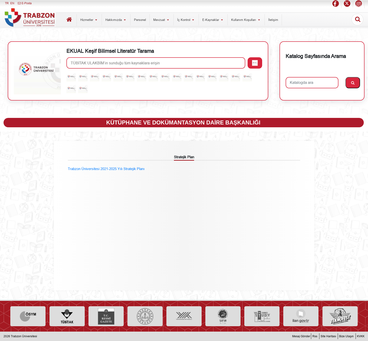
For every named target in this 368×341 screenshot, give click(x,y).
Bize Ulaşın (346, 336)
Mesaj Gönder (301, 336)
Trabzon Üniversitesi (24, 336)
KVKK (360, 336)
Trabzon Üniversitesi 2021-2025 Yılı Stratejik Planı (106, 169)
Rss (314, 336)
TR (7, 3)
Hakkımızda (116, 20)
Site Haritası (328, 336)
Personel (140, 20)
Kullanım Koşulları (246, 20)
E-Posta (24, 3)
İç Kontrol (186, 20)
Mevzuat (161, 20)
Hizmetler (89, 20)
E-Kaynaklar (213, 20)
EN (12, 3)
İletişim (273, 20)
